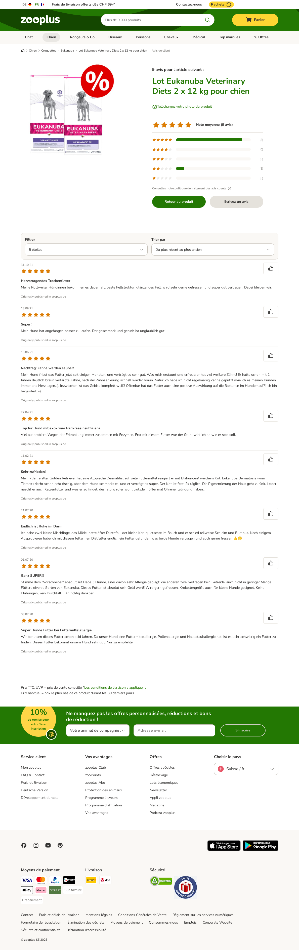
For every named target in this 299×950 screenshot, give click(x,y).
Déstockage (159, 775)
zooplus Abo (95, 782)
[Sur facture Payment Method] (73, 890)
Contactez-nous (189, 4)
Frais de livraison (34, 782)
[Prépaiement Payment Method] (32, 900)
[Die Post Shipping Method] (91, 881)
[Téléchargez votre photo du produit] (182, 106)
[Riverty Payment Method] (55, 891)
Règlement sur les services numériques (203, 915)
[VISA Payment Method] (27, 881)
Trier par (158, 239)
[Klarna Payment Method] (41, 891)
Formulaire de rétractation (41, 922)
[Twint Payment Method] (69, 881)
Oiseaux (115, 37)
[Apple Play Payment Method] (27, 891)
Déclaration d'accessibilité (86, 930)
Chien (51, 37)
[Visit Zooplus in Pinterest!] (60, 845)
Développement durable (39, 797)
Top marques (229, 37)
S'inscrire (242, 730)
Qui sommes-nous (163, 922)
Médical (198, 37)
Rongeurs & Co (82, 37)
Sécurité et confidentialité (40, 930)
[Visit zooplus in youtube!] (48, 845)
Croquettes (48, 51)
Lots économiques (164, 782)
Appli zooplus (160, 797)
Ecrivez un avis (236, 201)
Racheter (221, 5)
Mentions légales (99, 915)
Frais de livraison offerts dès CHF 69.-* (83, 4)
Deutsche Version (34, 790)
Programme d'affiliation (103, 805)
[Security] (161, 882)
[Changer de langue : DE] (27, 4)
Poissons (143, 37)
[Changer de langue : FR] (39, 4)
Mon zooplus (31, 767)
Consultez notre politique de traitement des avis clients (192, 188)
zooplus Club (95, 767)
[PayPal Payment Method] (55, 881)
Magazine (157, 805)
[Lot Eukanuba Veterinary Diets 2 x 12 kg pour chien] (68, 109)
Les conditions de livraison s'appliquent (115, 687)
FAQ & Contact (33, 775)
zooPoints (93, 775)
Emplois (190, 922)
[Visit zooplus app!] (224, 849)
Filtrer (30, 239)
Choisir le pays (227, 757)
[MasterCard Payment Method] (41, 881)
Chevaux (171, 37)
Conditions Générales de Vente (142, 915)
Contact (27, 915)
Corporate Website (217, 922)
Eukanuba (67, 51)
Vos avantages (96, 812)
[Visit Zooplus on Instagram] (36, 845)
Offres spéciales (162, 767)
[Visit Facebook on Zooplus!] (24, 845)
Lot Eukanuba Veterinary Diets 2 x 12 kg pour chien (112, 51)
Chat (29, 37)
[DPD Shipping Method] (105, 881)
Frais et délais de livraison (59, 915)
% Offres (261, 37)
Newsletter (158, 790)
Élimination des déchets (85, 922)
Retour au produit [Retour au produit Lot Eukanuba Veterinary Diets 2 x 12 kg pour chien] (178, 201)
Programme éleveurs (101, 797)
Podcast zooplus (163, 812)
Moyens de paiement (126, 922)
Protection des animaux (103, 790)
